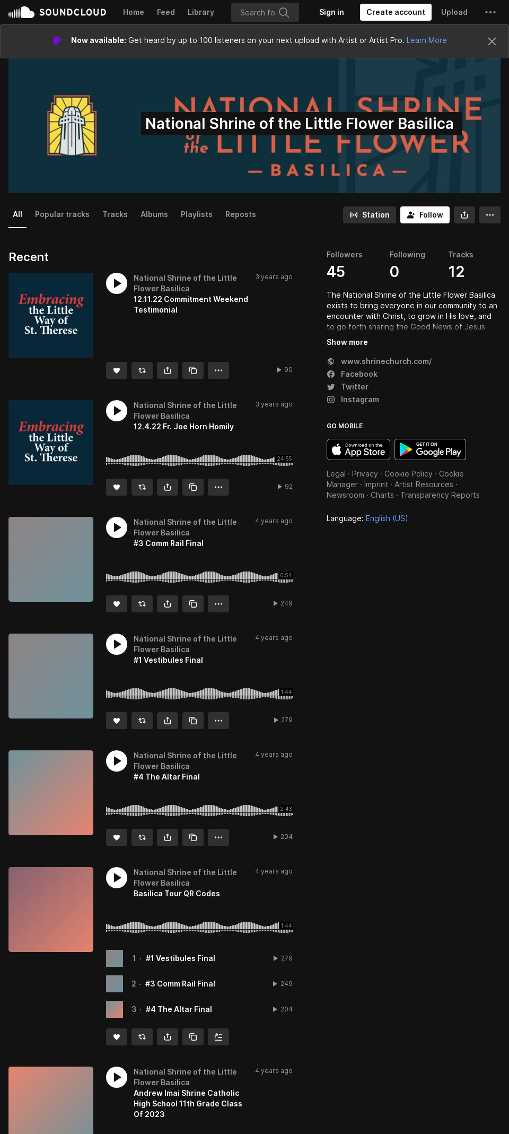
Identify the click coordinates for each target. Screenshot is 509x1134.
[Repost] (142, 370)
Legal (336, 473)
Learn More (427, 40)
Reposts (240, 214)
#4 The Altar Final (179, 1009)
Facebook (352, 373)
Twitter (347, 386)
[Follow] (425, 214)
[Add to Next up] (218, 1036)
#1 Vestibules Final (180, 958)
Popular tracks (62, 214)
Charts (382, 494)
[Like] (116, 370)
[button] (490, 12)
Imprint (376, 484)
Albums (154, 214)
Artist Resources (423, 484)
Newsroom (345, 494)
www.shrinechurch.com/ (379, 361)
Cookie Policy (408, 473)
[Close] (492, 41)
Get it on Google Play (430, 449)
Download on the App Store (358, 449)
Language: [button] (367, 518)
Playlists (197, 214)
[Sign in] (331, 12)
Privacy (365, 473)
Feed (166, 11)
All (17, 214)
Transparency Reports (440, 494)
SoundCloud (57, 12)
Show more (347, 342)
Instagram (353, 399)
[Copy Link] (193, 370)
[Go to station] (369, 214)
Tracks (115, 214)
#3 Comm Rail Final (180, 983)
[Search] (265, 12)
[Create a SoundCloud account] (396, 12)
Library (201, 11)
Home (133, 11)
